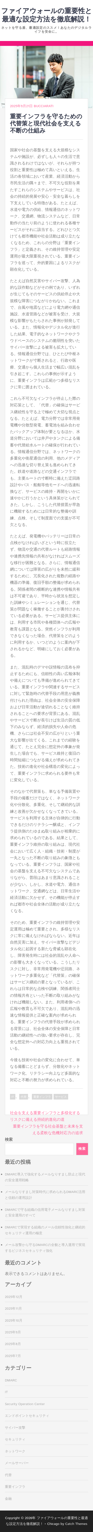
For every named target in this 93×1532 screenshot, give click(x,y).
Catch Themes (76, 1524)
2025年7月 (13, 1356)
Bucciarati (44, 106)
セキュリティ (15, 1439)
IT (12, 1097)
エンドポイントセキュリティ (27, 1415)
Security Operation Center (25, 1404)
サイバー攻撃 (15, 1427)
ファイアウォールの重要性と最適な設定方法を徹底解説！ (46, 15)
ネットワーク (15, 1451)
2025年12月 (13, 1297)
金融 (8, 1498)
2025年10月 (13, 1320)
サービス (61, 1097)
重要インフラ (42, 1097)
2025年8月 (13, 1344)
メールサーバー (17, 1463)
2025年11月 (13, 1308)
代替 (24, 1097)
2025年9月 (13, 1332)
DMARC (11, 1380)
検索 (9, 1139)
